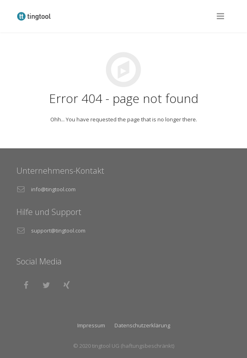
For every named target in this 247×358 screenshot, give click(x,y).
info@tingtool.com (53, 189)
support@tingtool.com (58, 230)
